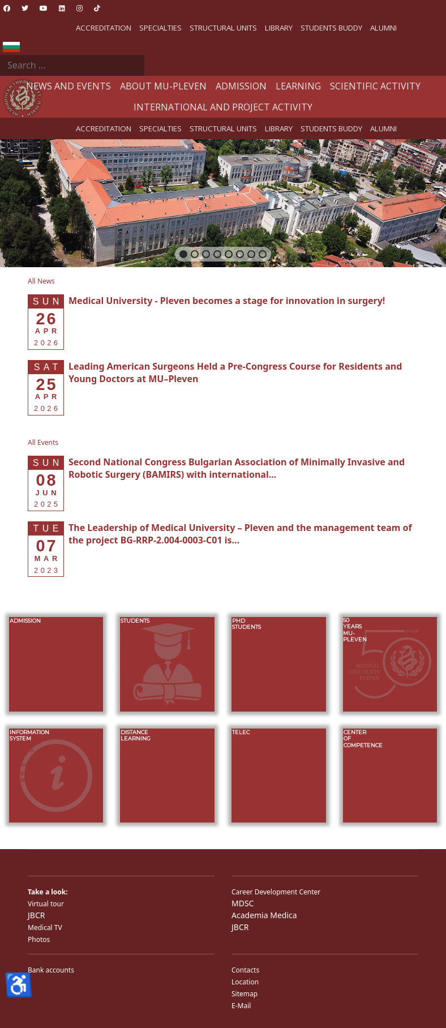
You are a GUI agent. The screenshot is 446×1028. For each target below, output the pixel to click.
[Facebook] (6, 8)
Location (245, 982)
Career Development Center (275, 892)
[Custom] (97, 8)
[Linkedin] (62, 8)
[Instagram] (79, 8)
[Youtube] (44, 8)
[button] (183, 254)
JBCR (36, 915)
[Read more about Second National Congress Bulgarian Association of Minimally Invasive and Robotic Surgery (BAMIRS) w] (236, 468)
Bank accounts (51, 970)
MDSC (242, 903)
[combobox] (72, 65)
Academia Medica (264, 915)
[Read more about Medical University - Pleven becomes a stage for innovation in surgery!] (226, 300)
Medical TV (45, 927)
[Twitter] (25, 8)
